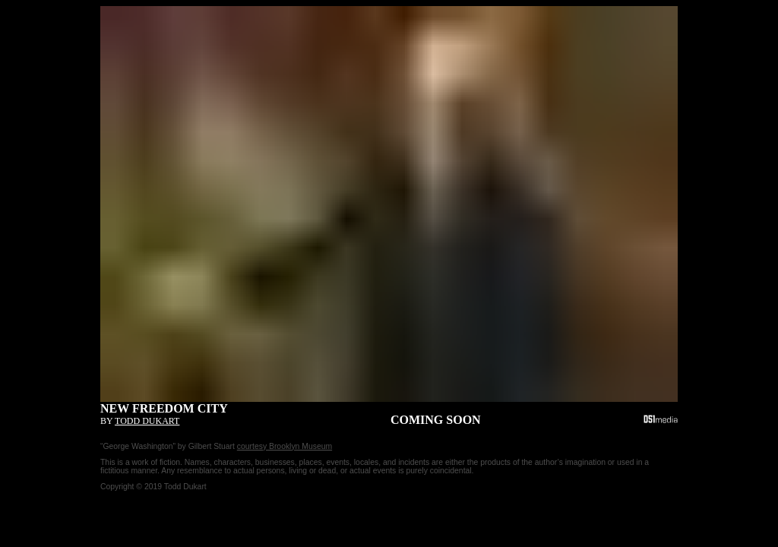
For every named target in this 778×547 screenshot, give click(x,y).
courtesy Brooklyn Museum (284, 446)
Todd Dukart (147, 421)
